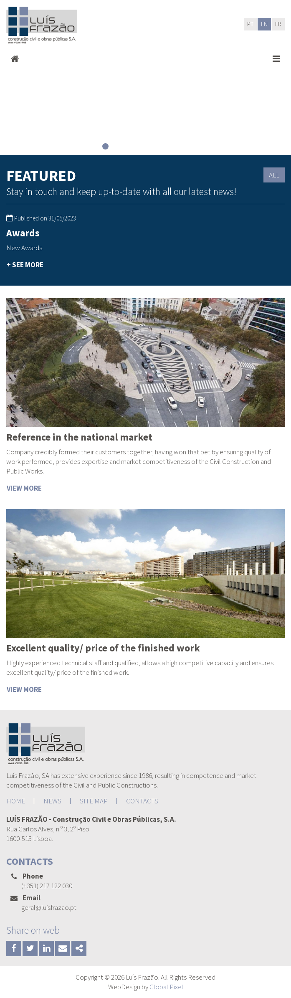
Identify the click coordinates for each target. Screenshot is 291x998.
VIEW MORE (24, 488)
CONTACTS (142, 800)
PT (250, 24)
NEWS (52, 800)
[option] (73, 249)
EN (264, 24)
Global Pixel (166, 986)
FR (278, 24)
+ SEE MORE (25, 264)
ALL (274, 175)
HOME (15, 800)
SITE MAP (94, 800)
